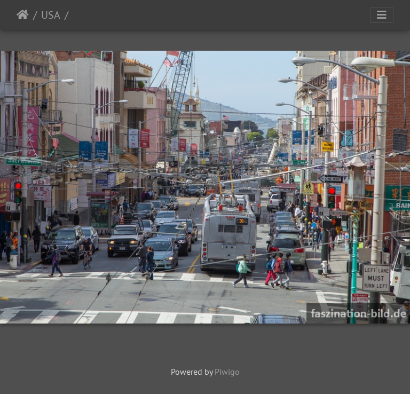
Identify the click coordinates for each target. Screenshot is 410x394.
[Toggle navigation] (381, 15)
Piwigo (227, 371)
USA (50, 15)
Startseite (23, 15)
